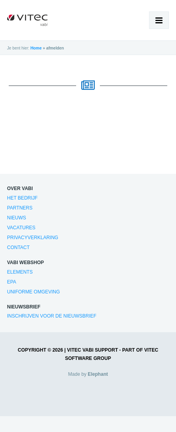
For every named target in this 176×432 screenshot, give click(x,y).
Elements (20, 272)
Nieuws (16, 218)
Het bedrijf (22, 198)
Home (36, 48)
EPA (11, 282)
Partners (20, 208)
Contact (18, 247)
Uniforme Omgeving (33, 292)
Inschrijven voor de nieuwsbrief (51, 316)
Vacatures (21, 227)
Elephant (98, 374)
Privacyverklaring (32, 237)
